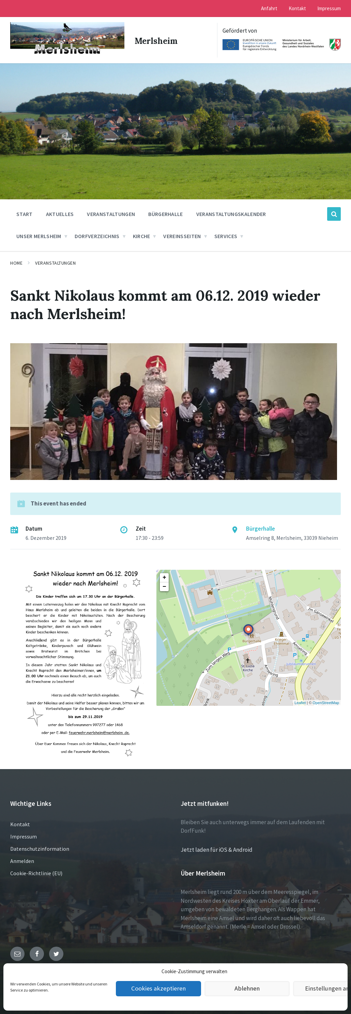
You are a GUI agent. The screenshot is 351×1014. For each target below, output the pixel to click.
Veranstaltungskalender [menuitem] (231, 212)
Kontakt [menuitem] (297, 8)
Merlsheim (157, 39)
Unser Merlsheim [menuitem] (38, 234)
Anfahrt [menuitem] (269, 8)
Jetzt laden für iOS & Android (217, 848)
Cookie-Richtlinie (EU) (36, 871)
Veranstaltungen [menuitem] (111, 212)
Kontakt (20, 822)
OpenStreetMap (325, 702)
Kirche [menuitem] (141, 234)
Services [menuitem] (226, 234)
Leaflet (300, 702)
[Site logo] (65, 53)
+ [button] (164, 576)
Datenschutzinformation (39, 847)
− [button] (164, 585)
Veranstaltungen (55, 262)
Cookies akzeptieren (158, 988)
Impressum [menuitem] (329, 8)
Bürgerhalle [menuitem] (165, 212)
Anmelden (22, 859)
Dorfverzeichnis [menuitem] (97, 234)
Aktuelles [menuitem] (60, 212)
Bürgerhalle (260, 527)
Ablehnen (247, 988)
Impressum (23, 835)
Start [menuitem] (24, 212)
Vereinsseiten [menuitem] (182, 234)
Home (16, 262)
